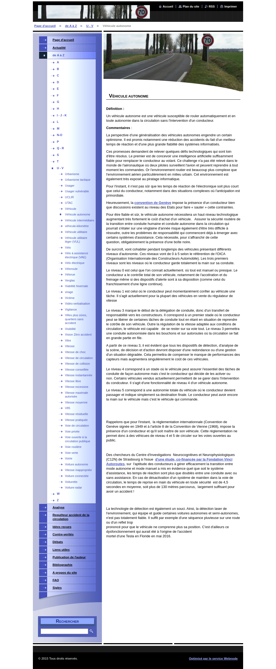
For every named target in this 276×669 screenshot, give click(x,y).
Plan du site (191, 6)
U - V (89, 25)
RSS (212, 6)
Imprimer (230, 6)
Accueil (168, 6)
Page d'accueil (45, 25)
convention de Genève (152, 203)
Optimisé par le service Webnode (213, 658)
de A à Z (71, 25)
